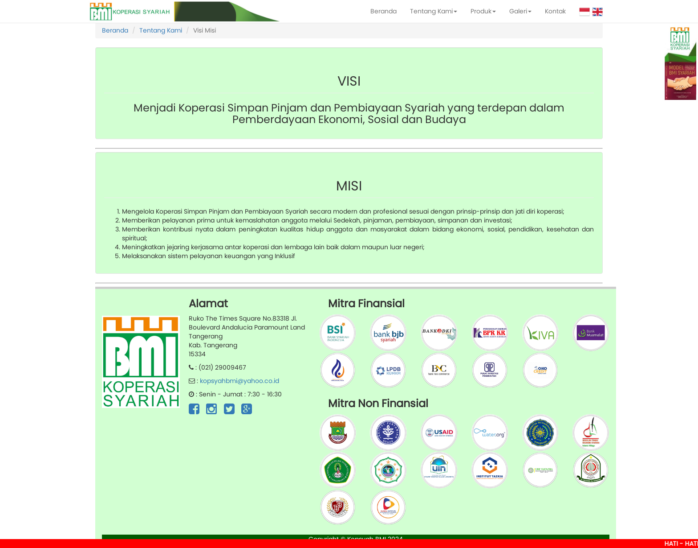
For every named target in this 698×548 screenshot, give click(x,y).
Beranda (383, 11)
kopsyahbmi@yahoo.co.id (239, 380)
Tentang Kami (433, 11)
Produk (483, 11)
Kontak (555, 11)
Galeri (520, 11)
